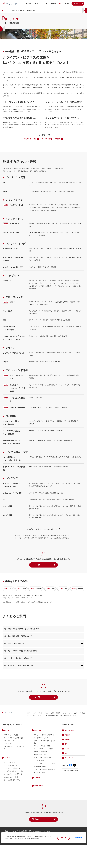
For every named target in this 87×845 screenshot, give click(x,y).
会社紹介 (35, 3)
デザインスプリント (10, 743)
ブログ (67, 3)
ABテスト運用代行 (10, 762)
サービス (44, 3)
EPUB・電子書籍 (39, 772)
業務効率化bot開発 (40, 766)
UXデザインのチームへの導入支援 (14, 748)
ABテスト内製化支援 (10, 765)
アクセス (47, 831)
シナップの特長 (26, 3)
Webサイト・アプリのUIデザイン (44, 735)
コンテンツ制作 (39, 760)
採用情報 (14, 10)
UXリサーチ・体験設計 (11, 735)
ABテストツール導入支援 (12, 768)
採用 (60, 3)
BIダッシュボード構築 (11, 777)
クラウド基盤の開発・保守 (42, 757)
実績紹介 (53, 3)
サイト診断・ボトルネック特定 (13, 771)
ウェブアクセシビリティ (41, 738)
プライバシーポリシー (39, 836)
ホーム (6, 10)
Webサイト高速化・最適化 (42, 746)
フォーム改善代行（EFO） (12, 780)
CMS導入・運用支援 (40, 751)
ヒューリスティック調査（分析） (14, 738)
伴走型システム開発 (40, 754)
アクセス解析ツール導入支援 (13, 774)
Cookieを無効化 (78, 837)
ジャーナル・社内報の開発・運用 (44, 769)
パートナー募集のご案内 (71, 770)
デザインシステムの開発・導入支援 (44, 742)
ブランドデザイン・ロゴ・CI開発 (44, 763)
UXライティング (9, 741)
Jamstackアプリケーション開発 (43, 749)
